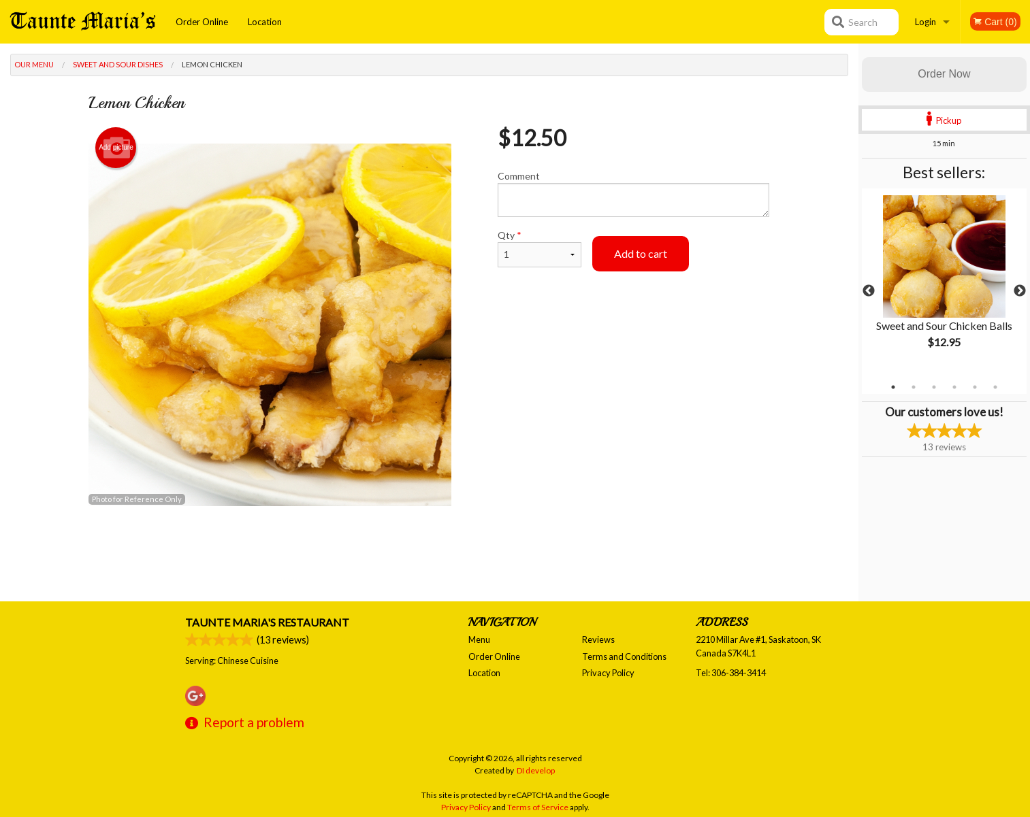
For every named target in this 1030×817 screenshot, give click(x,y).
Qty (539, 248)
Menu (479, 639)
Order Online (202, 21)
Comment (633, 193)
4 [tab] (954, 387)
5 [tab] (975, 387)
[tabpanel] (944, 283)
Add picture (116, 147)
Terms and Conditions (624, 656)
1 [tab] (893, 387)
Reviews (598, 639)
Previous (868, 291)
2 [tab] (913, 387)
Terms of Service (537, 807)
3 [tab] (934, 387)
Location (265, 21)
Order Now (944, 74)
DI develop (536, 770)
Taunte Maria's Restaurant (267, 622)
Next (1020, 291)
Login (925, 21)
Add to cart (640, 253)
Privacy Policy (608, 672)
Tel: (731, 672)
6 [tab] (995, 387)
